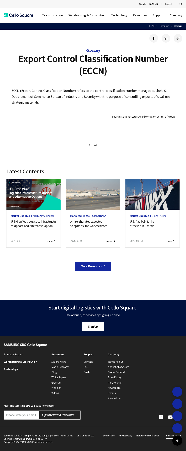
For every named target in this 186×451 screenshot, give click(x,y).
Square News (58, 361)
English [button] (168, 4)
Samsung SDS (115, 361)
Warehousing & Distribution (86, 15)
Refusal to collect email (147, 435)
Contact (88, 361)
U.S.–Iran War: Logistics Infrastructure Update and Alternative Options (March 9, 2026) (33, 224)
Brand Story (114, 377)
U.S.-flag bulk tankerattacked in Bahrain (142, 224)
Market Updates (60, 367)
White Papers (58, 377)
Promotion (114, 398)
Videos (55, 393)
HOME (152, 26)
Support (158, 15)
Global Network (116, 372)
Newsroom (114, 388)
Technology (119, 15)
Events (112, 393)
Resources (140, 15)
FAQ (86, 367)
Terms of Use (107, 435)
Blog (54, 372)
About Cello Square (118, 367)
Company (176, 15)
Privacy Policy (125, 435)
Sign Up (93, 326)
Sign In (142, 4)
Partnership (114, 382)
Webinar (56, 388)
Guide (87, 372)
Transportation (52, 15)
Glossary (178, 26)
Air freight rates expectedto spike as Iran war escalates (88, 224)
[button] (18, 15)
